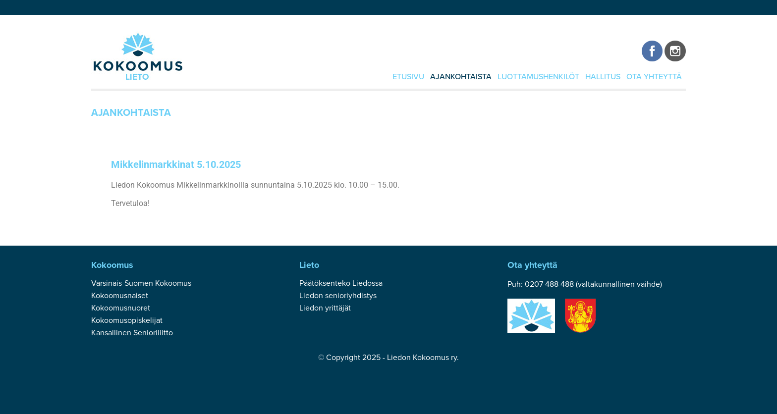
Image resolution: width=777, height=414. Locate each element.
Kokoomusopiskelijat (127, 320)
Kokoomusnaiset (119, 296)
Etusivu (408, 77)
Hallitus (602, 77)
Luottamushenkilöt (538, 77)
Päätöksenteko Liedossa (341, 283)
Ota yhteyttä (654, 77)
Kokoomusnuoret (120, 308)
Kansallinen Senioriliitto (132, 333)
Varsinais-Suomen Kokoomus (141, 283)
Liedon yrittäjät (325, 308)
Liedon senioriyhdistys (338, 296)
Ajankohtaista (461, 77)
